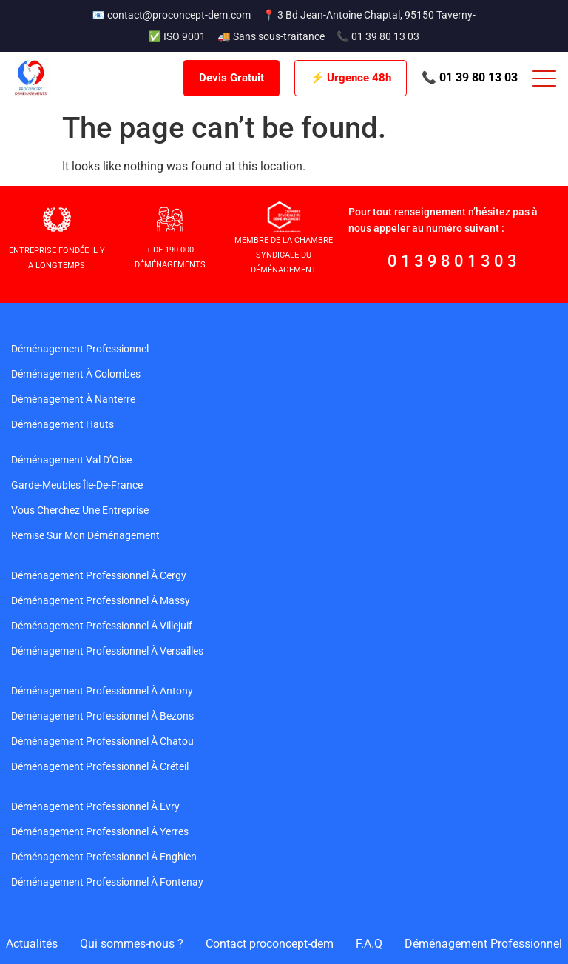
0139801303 (454, 261)
